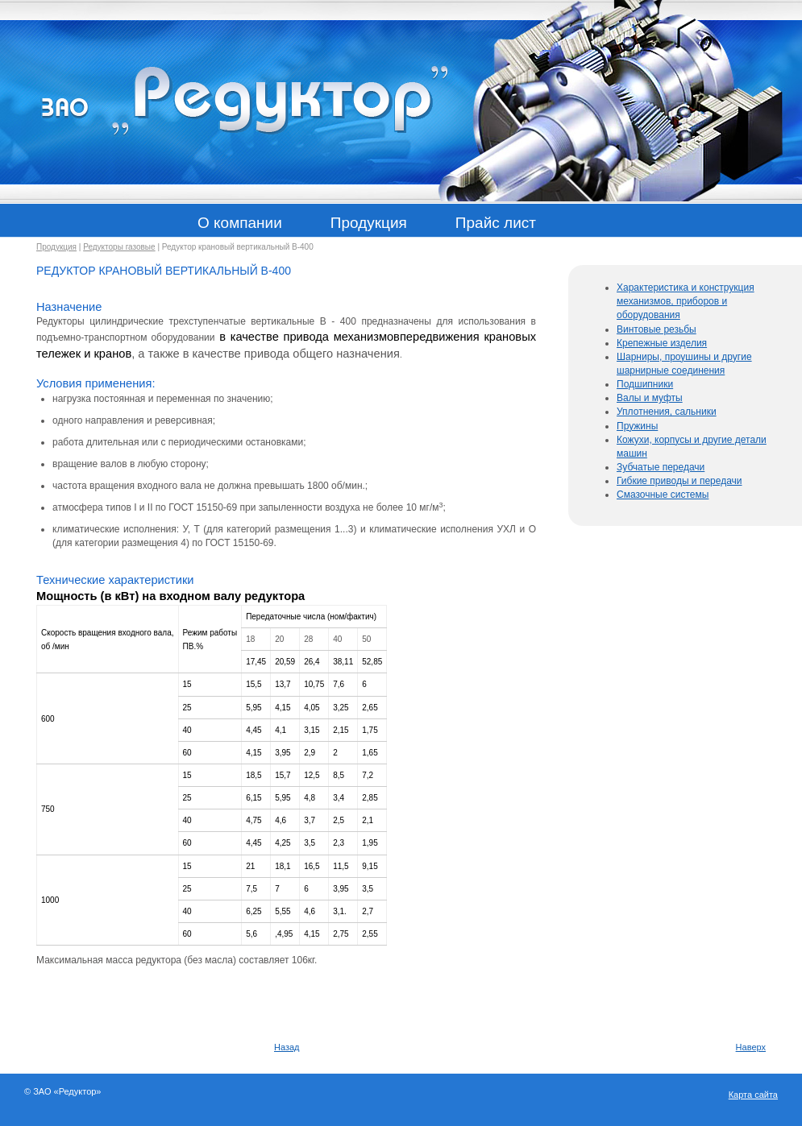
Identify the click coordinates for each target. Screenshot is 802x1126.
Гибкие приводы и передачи (679, 480)
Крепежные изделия (662, 343)
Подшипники (645, 384)
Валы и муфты (650, 398)
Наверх (751, 1047)
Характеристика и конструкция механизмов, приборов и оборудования (685, 301)
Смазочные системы (663, 494)
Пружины (637, 426)
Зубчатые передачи (660, 467)
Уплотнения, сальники (667, 411)
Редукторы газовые (119, 246)
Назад (287, 1047)
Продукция (56, 246)
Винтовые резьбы (656, 329)
